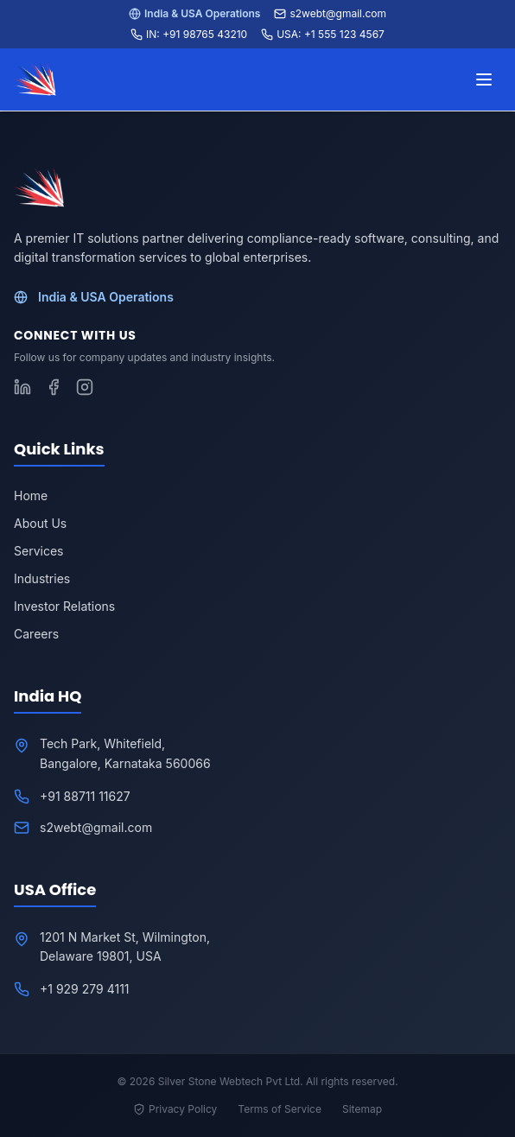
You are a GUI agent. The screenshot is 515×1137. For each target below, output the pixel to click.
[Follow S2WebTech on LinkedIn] (22, 387)
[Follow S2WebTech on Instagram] (84, 387)
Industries (42, 578)
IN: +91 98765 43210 (188, 34)
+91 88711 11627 (85, 796)
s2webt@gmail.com (330, 13)
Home (31, 495)
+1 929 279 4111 (85, 988)
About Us (40, 523)
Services (38, 550)
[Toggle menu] (484, 79)
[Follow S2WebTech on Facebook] (53, 387)
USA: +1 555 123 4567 (323, 34)
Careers (36, 633)
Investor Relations (64, 606)
